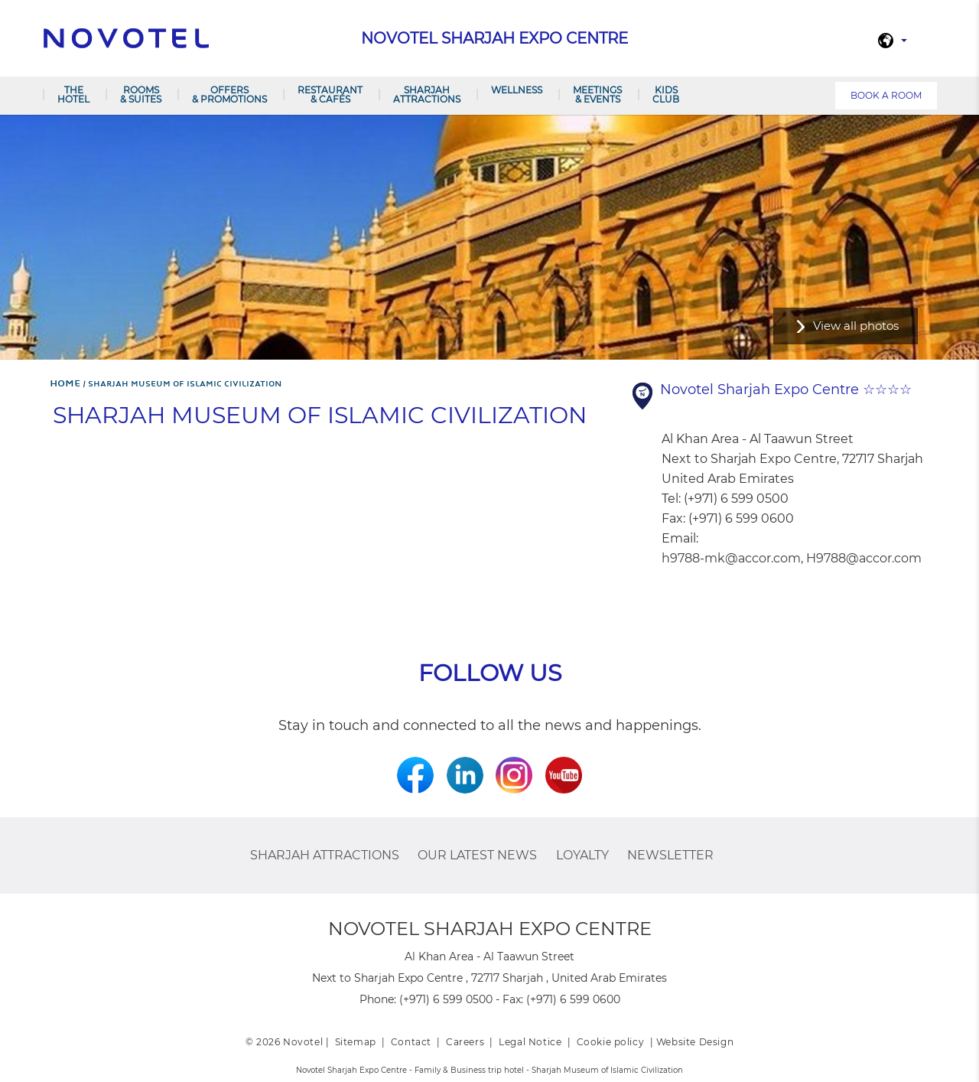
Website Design (694, 1042)
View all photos (856, 325)
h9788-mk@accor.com (731, 558)
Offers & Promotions (229, 94)
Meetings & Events (597, 94)
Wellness (516, 90)
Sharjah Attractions (426, 94)
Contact (411, 1042)
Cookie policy (611, 1042)
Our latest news (477, 855)
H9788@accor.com (864, 558)
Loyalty (582, 855)
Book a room (886, 95)
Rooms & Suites (140, 94)
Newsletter (670, 855)
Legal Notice (530, 1042)
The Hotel (73, 94)
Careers (465, 1042)
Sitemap (355, 1042)
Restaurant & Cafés (330, 94)
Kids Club (665, 94)
